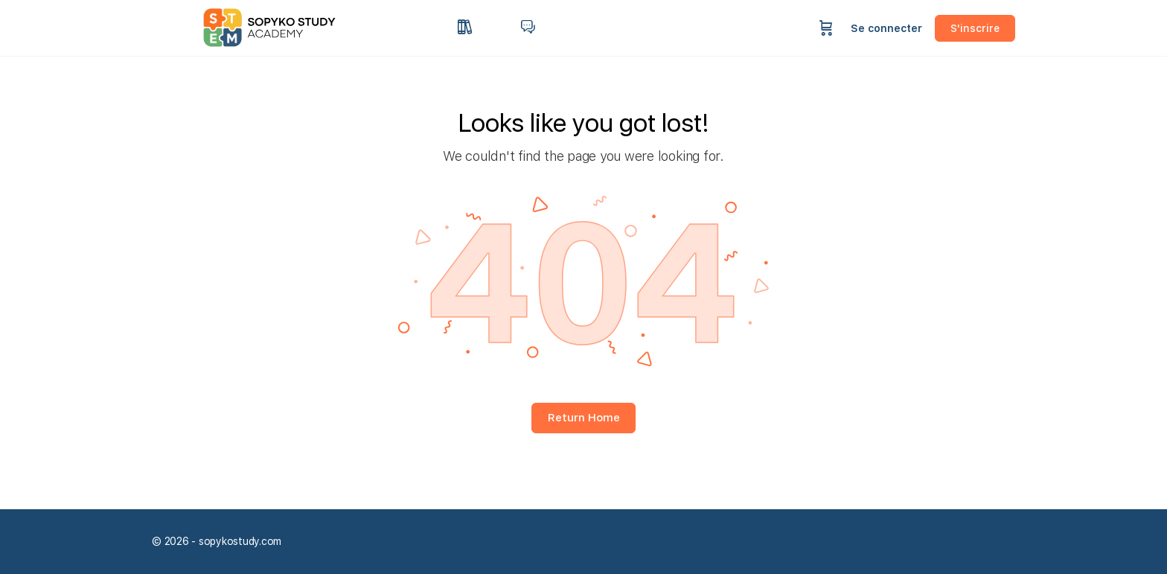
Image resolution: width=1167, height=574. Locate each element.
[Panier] (826, 28)
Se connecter (886, 28)
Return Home (584, 417)
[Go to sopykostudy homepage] (282, 26)
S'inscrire (975, 28)
